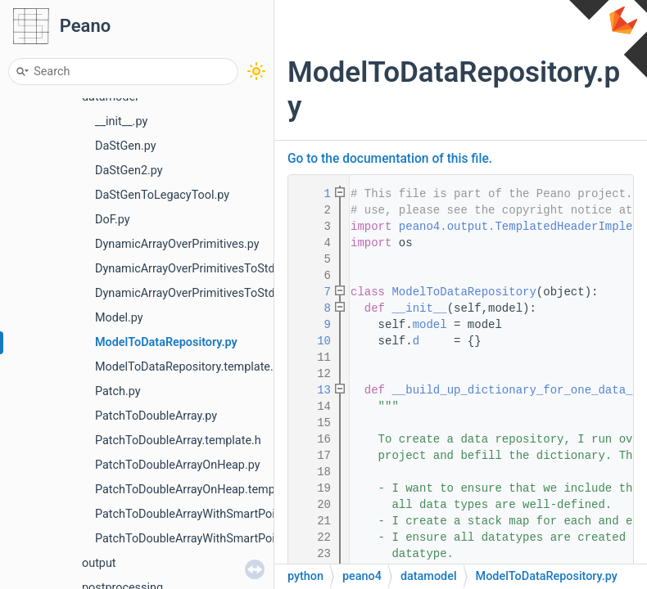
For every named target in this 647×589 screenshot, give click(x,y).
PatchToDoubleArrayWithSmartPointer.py (202, 514)
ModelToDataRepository (463, 292)
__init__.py (121, 121)
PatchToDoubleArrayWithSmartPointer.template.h (224, 539)
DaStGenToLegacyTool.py (162, 195)
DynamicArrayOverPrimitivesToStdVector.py (209, 269)
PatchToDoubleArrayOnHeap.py (177, 465)
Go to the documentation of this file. (389, 158)
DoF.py (112, 220)
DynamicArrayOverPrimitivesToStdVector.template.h (231, 293)
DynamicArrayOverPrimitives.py (177, 244)
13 (313, 390)
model (430, 324)
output (99, 563)
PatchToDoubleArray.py (156, 416)
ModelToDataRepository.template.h (187, 367)
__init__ (418, 308)
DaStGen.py (125, 146)
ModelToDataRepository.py (166, 342)
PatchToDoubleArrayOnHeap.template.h (199, 490)
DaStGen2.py (129, 171)
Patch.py (118, 391)
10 (313, 341)
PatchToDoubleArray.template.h (178, 440)
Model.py (119, 318)
